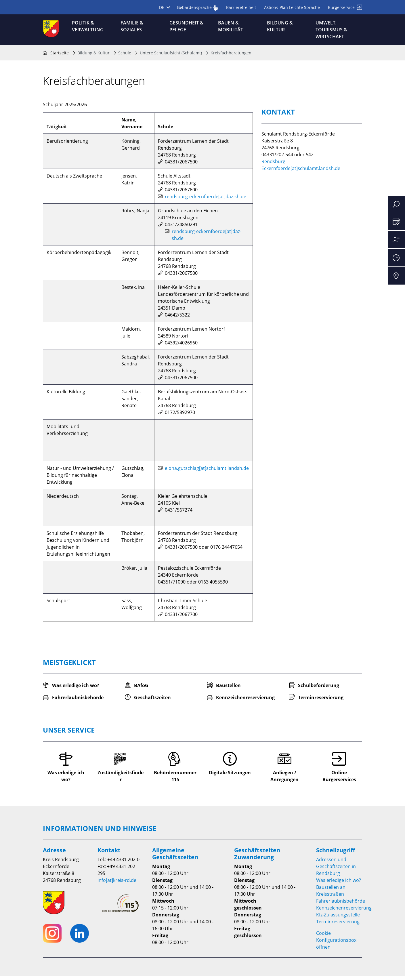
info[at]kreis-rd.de (117, 882)
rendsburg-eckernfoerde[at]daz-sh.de (205, 199)
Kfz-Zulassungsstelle (338, 917)
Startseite (56, 55)
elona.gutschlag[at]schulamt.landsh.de (207, 470)
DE (164, 7)
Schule (124, 55)
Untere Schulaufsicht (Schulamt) (171, 55)
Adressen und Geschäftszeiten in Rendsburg (336, 868)
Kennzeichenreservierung (344, 910)
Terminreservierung (338, 923)
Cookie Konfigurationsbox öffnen (336, 942)
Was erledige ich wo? (338, 882)
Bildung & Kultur (93, 55)
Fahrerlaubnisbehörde (340, 903)
